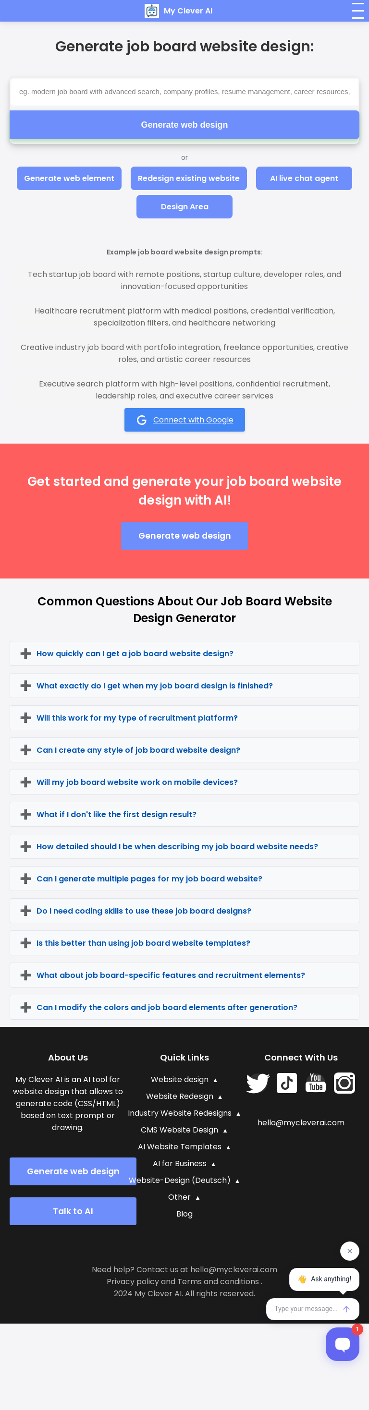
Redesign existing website (189, 178)
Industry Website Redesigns (180, 1113)
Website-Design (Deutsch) (180, 1180)
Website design (180, 1079)
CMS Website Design (179, 1129)
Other (179, 1197)
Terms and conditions (218, 1281)
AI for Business (180, 1163)
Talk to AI (73, 1211)
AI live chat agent (304, 178)
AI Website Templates (179, 1146)
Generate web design (184, 125)
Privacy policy (133, 1281)
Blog (184, 1213)
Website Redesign (179, 1096)
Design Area (185, 206)
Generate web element (69, 178)
